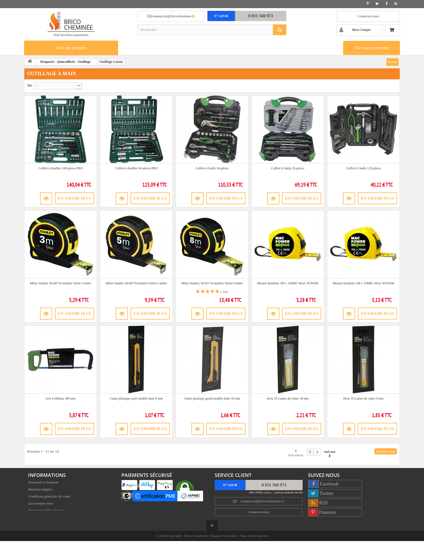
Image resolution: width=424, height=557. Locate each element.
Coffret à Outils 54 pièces (211, 168)
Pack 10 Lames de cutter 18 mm (288, 398)
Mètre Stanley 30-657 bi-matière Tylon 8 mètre (212, 283)
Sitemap (34, 525)
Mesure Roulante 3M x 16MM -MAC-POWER (288, 283)
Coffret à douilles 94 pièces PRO (136, 168)
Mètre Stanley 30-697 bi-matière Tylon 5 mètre (136, 283)
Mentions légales (40, 490)
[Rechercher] (279, 29)
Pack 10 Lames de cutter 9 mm (363, 398)
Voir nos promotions (371, 47)
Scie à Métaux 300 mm (60, 398)
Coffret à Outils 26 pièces (287, 168)
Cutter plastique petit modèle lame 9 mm (136, 398)
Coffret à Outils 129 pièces (363, 168)
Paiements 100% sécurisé (46, 511)
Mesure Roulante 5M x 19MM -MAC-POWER (363, 283)
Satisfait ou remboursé (44, 518)
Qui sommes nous (40, 504)
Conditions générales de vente (49, 497)
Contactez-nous (368, 16)
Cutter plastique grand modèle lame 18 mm (212, 398)
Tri (29, 85)
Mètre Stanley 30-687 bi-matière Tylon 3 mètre (60, 283)
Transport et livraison (43, 483)
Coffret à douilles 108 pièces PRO (60, 168)
